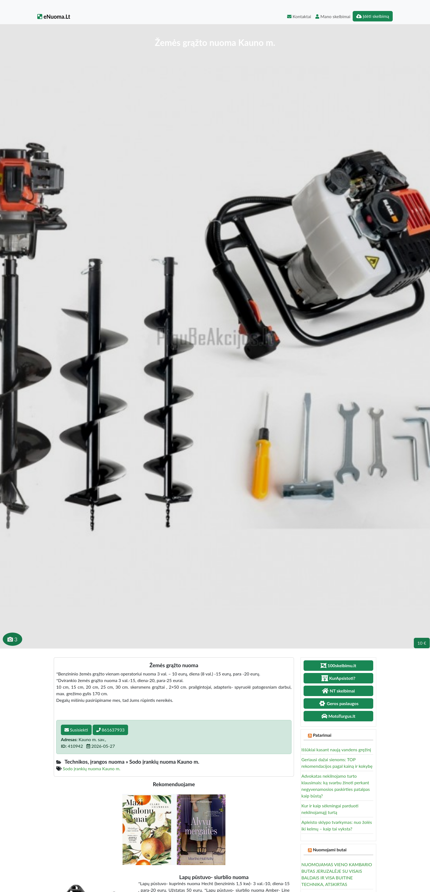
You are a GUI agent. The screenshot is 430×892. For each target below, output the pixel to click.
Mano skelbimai (332, 16)
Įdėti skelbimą (372, 16)
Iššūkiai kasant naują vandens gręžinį (336, 749)
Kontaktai (299, 16)
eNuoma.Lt (53, 16)
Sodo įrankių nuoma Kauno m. (91, 768)
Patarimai (322, 735)
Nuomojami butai (330, 849)
